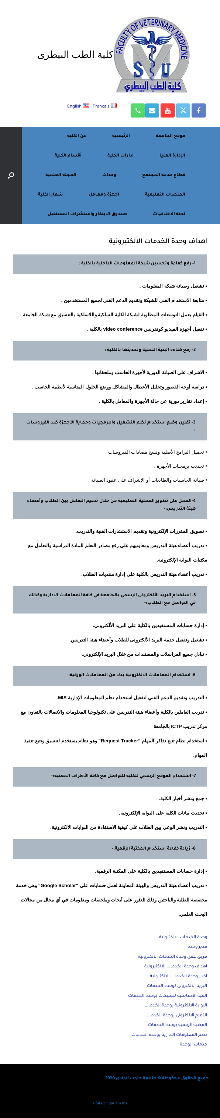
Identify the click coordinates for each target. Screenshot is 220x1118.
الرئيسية (121, 136)
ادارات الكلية (120, 156)
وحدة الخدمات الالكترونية (183, 937)
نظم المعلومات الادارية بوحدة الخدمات (169, 1035)
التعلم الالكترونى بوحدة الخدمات (176, 1015)
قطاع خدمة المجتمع (163, 175)
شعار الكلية (50, 195)
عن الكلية (76, 136)
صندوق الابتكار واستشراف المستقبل (87, 214)
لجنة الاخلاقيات (169, 214)
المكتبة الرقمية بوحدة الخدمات (177, 1025)
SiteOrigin (105, 1104)
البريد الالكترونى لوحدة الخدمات (177, 986)
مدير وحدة (197, 947)
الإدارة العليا (172, 156)
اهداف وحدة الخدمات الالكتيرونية (175, 966)
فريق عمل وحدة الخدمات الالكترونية (172, 957)
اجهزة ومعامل (104, 195)
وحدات (109, 175)
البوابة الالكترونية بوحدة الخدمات (175, 1005)
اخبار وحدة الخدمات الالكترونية (178, 976)
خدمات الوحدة (193, 1045)
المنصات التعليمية (165, 195)
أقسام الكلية (68, 156)
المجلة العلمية (60, 175)
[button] (11, 175)
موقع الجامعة (170, 136)
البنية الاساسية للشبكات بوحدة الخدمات (167, 996)
